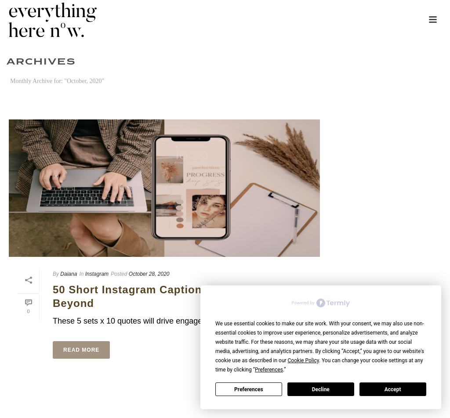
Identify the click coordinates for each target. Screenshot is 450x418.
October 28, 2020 (149, 274)
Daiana (68, 274)
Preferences (248, 389)
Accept (393, 389)
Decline (321, 389)
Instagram (97, 274)
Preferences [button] (269, 370)
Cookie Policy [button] (303, 360)
